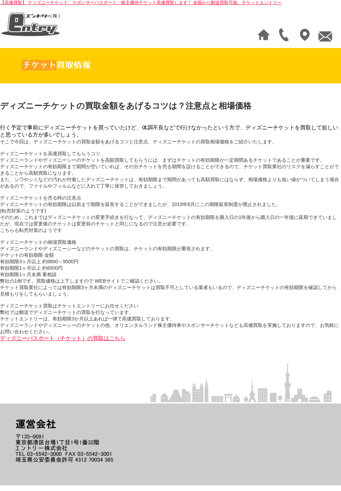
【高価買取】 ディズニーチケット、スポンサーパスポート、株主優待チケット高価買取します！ (141, 2)
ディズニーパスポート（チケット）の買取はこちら (62, 338)
